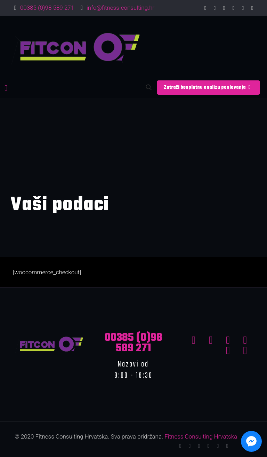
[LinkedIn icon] (233, 8)
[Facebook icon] (205, 8)
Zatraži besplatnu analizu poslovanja (208, 87)
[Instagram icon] (252, 8)
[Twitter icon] (214, 8)
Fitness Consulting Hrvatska (200, 436)
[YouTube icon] (224, 8)
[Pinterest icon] (242, 8)
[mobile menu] (6, 88)
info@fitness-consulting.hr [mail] (120, 7)
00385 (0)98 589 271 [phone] (47, 7)
